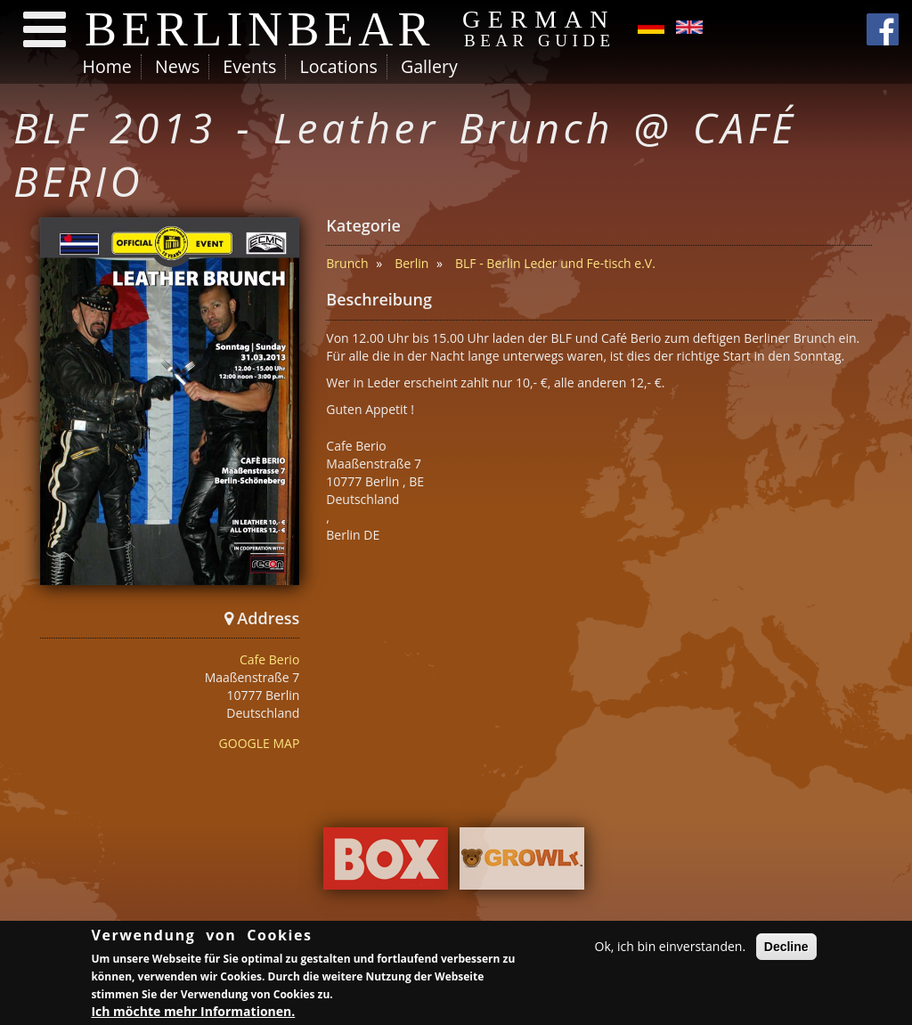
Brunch (347, 263)
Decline (786, 947)
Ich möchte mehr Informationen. (193, 1011)
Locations (338, 66)
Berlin (411, 263)
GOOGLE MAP (259, 743)
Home (107, 66)
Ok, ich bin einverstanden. (670, 946)
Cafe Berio (269, 659)
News (177, 66)
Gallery (429, 66)
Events (249, 66)
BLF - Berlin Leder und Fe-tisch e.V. (555, 263)
